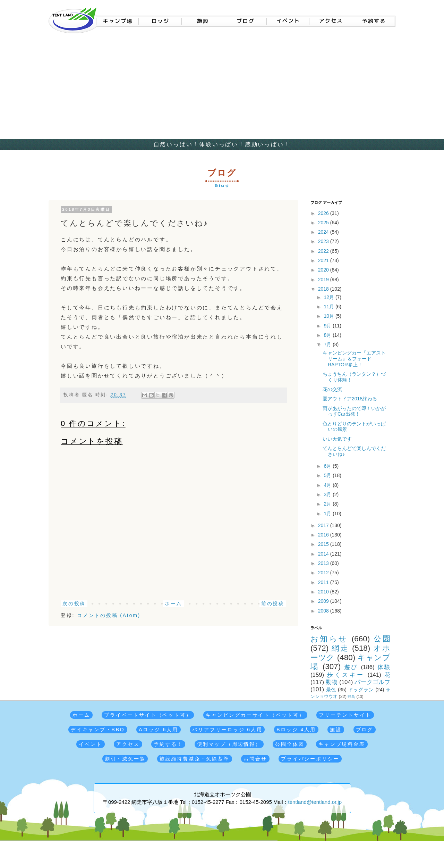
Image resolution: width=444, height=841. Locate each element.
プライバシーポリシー (310, 758)
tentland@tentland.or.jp (315, 802)
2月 (328, 504)
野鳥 (351, 696)
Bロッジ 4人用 (296, 729)
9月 (328, 325)
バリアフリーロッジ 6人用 (227, 729)
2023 (324, 241)
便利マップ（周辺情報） (229, 744)
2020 (324, 270)
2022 (324, 251)
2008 (324, 611)
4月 (328, 485)
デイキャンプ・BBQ (98, 729)
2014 (324, 554)
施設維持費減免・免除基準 (195, 758)
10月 (329, 316)
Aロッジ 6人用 (158, 729)
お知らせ (329, 638)
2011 (324, 582)
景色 (331, 689)
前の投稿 (272, 603)
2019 (324, 279)
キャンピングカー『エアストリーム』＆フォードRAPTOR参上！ (354, 358)
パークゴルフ (372, 682)
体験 (383, 667)
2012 (324, 572)
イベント (90, 744)
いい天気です (337, 439)
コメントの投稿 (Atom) (108, 615)
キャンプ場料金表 (341, 744)
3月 (328, 494)
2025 (324, 222)
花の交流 (332, 389)
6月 (328, 466)
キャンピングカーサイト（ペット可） (255, 715)
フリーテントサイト (345, 715)
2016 (324, 535)
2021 (324, 260)
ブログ (364, 729)
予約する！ (168, 744)
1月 (328, 513)
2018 (324, 289)
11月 (329, 306)
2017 (324, 525)
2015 (324, 544)
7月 (328, 344)
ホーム (173, 603)
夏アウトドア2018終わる (350, 398)
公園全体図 (289, 744)
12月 (329, 297)
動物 (332, 682)
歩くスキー (345, 675)
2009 (324, 601)
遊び (351, 667)
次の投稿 (74, 603)
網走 (340, 648)
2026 (324, 213)
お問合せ (255, 758)
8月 (328, 335)
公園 (382, 638)
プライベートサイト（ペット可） (147, 715)
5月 (328, 475)
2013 (324, 563)
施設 (336, 729)
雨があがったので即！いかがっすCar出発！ (354, 411)
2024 (324, 232)
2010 (324, 591)
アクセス (127, 744)
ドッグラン (361, 689)
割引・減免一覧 (125, 758)
